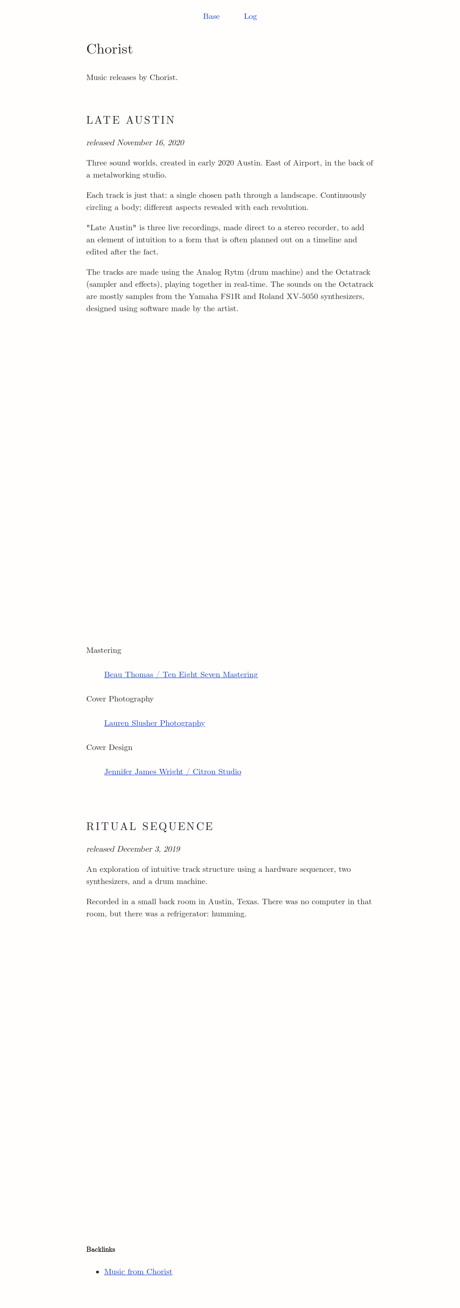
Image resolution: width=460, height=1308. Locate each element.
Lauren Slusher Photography (154, 723)
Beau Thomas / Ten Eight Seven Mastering (181, 675)
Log (250, 16)
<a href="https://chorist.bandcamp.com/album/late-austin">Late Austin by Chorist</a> (230, 467)
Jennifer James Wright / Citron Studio (172, 772)
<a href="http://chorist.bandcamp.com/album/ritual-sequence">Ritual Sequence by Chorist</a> (230, 1072)
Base (211, 16)
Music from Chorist (138, 1272)
